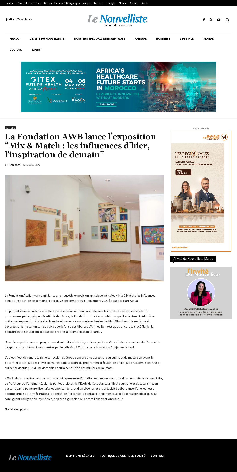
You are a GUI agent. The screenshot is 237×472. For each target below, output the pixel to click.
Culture (10, 127)
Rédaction (14, 164)
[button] (227, 20)
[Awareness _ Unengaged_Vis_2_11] (118, 87)
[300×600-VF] (201, 191)
